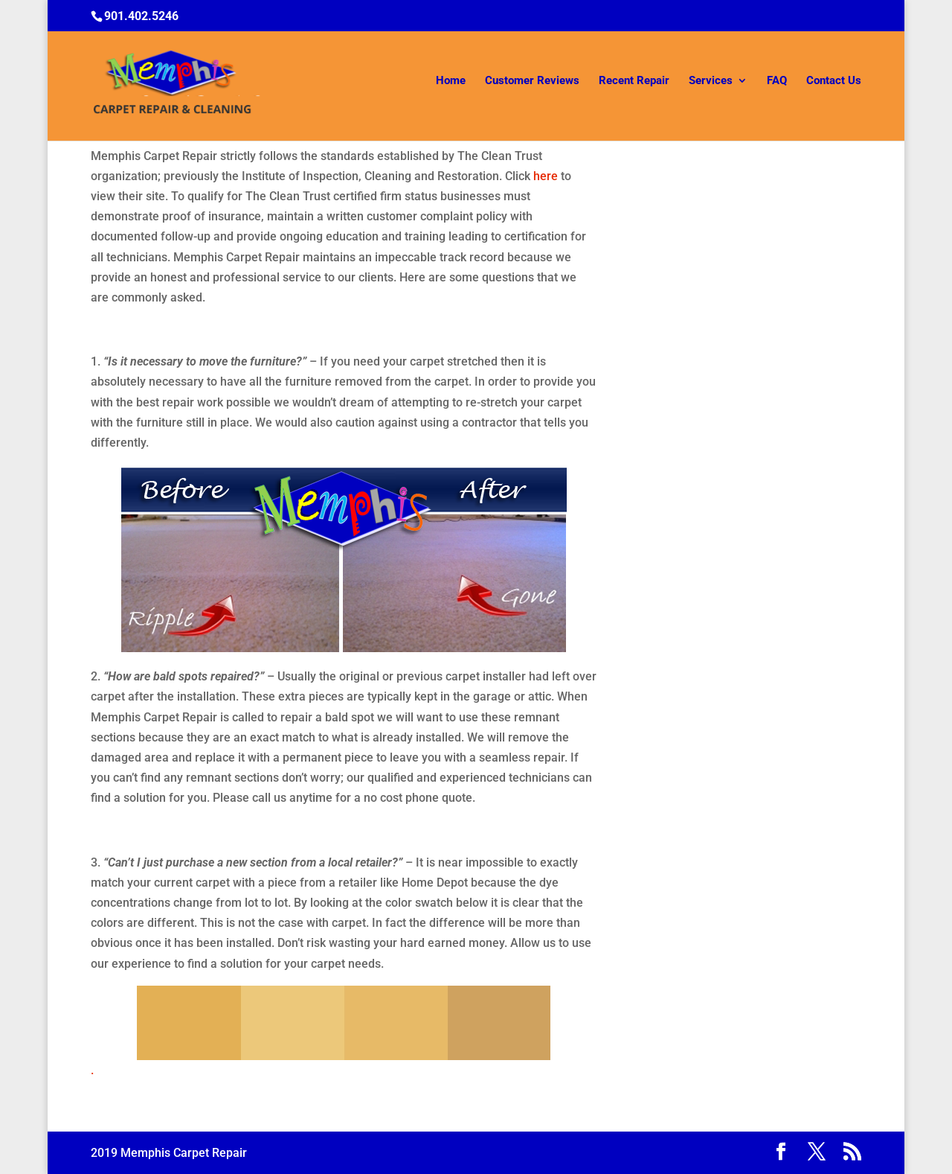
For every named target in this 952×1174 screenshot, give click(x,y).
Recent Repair (634, 83)
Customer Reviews (532, 83)
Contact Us (833, 83)
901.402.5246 (141, 16)
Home (451, 83)
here (545, 176)
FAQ (777, 83)
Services (711, 83)
